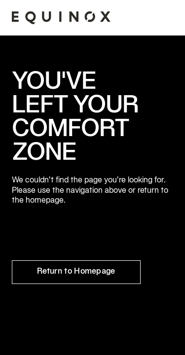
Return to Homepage (76, 271)
